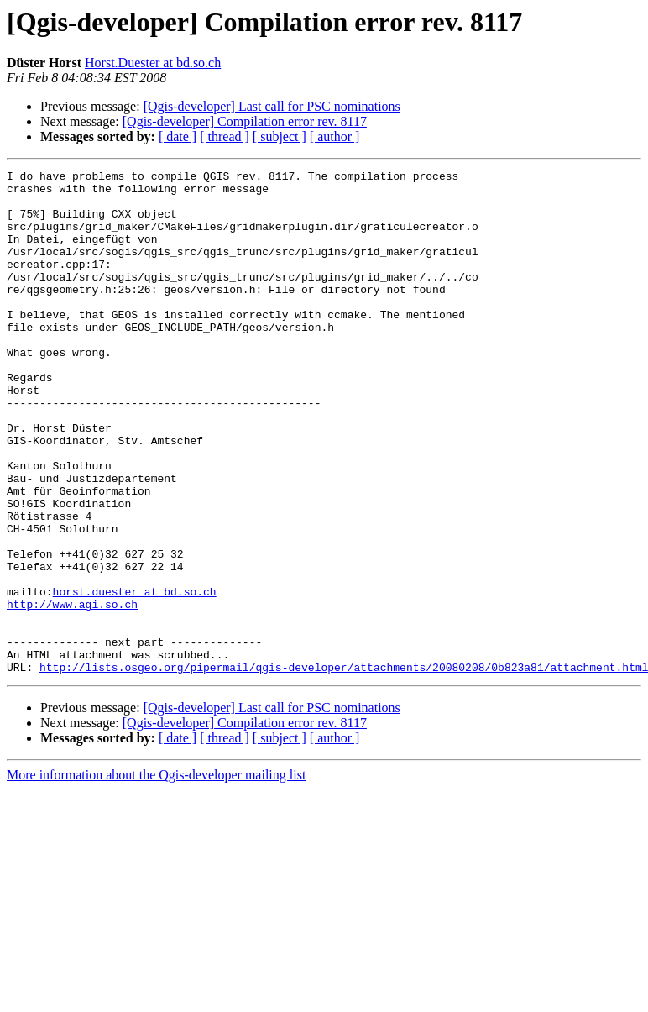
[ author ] (335, 136)
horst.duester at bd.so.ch (135, 676)
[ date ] (177, 136)
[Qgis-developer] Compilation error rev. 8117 (245, 121)
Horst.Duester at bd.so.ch (153, 62)
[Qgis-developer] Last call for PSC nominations (272, 106)
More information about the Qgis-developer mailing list (156, 875)
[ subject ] (279, 136)
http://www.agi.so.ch (72, 692)
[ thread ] (224, 136)
